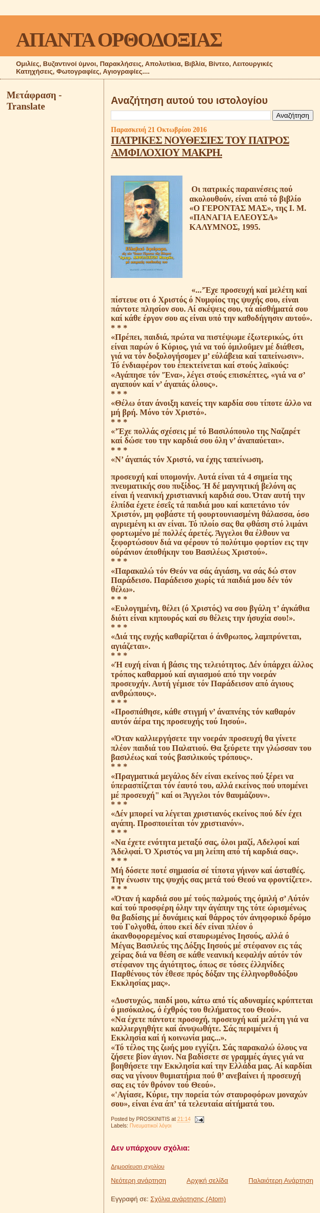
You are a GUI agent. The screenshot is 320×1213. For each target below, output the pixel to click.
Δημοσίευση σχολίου (137, 1166)
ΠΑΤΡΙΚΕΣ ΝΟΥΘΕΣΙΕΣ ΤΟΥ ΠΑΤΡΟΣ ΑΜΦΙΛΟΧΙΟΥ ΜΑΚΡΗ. (200, 146)
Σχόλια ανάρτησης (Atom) (188, 1199)
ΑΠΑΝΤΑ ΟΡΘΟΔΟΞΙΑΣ (119, 40)
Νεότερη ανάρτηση (138, 1180)
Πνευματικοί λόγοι (151, 1126)
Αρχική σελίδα (207, 1180)
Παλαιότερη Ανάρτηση (281, 1180)
